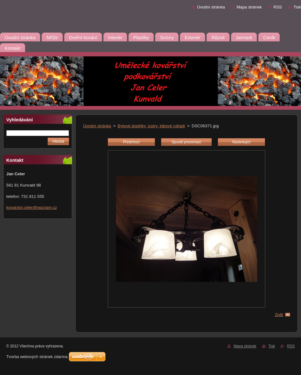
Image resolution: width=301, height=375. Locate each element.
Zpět (279, 314)
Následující (241, 142)
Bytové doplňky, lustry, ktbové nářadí (151, 126)
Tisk (297, 7)
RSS (277, 7)
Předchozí (131, 142)
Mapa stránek (249, 7)
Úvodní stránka (211, 7)
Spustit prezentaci (186, 142)
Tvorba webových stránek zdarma (36, 356)
